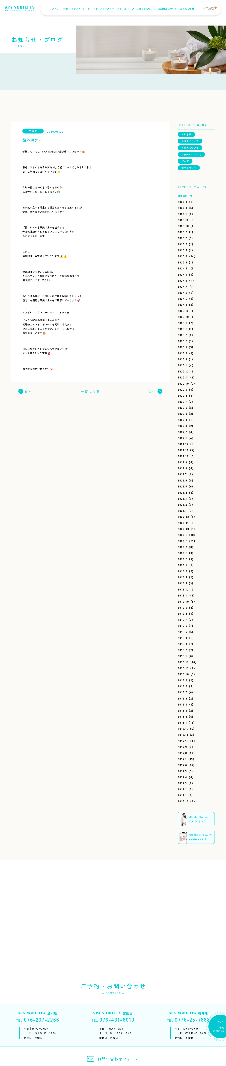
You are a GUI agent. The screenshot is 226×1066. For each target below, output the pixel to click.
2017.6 (182, 765)
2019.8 (183, 613)
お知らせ (186, 134)
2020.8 (183, 541)
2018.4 (183, 704)
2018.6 (182, 698)
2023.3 (182, 359)
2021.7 (182, 474)
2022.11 (183, 377)
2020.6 (183, 553)
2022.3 (182, 426)
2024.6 (183, 280)
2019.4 (183, 638)
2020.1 (182, 583)
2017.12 (183, 728)
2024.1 (183, 304)
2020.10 (183, 529)
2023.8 (183, 329)
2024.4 (183, 286)
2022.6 (182, 407)
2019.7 (182, 619)
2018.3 (182, 710)
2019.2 (182, 650)
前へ (29, 391)
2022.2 (182, 432)
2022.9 (183, 389)
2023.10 (183, 317)
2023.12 (183, 311)
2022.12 (183, 371)
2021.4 (183, 492)
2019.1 (182, 656)
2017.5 (182, 771)
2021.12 (183, 444)
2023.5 (182, 347)
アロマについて (190, 148)
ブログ (185, 161)
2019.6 (182, 625)
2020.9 (183, 535)
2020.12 (183, 516)
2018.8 (183, 686)
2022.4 (183, 420)
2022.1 (182, 438)
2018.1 (182, 722)
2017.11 (183, 734)
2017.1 (182, 795)
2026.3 (182, 208)
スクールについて (191, 154)
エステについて (190, 141)
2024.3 (183, 292)
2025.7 (182, 238)
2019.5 (182, 632)
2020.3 (183, 571)
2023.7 (182, 335)
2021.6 (182, 480)
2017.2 (182, 789)
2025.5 (182, 250)
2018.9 (183, 680)
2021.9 (182, 462)
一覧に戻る (90, 391)
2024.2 (183, 298)
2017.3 (182, 783)
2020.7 (182, 547)
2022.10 (183, 383)
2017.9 (182, 747)
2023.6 (182, 341)
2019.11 (183, 595)
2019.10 (183, 601)
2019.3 (182, 644)
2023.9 (183, 323)
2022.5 (182, 413)
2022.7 (182, 401)
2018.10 (183, 674)
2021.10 (183, 456)
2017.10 (183, 741)
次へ (152, 391)
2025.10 (183, 226)
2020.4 (183, 565)
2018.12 (183, 662)
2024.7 (183, 274)
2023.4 (183, 353)
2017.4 (182, 777)
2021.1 (182, 510)
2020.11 (183, 523)
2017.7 (182, 759)
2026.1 (182, 214)
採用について (188, 168)
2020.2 (183, 577)
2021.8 (182, 468)
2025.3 (182, 262)
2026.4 (183, 202)
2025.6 (182, 244)
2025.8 (183, 232)
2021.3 (182, 498)
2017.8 (182, 753)
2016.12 (183, 801)
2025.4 (183, 256)
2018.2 (182, 716)
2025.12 (183, 220)
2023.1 (182, 365)
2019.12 (183, 589)
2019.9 (183, 607)
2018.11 (183, 668)
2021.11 (183, 450)
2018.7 (182, 692)
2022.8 (183, 395)
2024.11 (183, 268)
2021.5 (182, 486)
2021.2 (182, 504)
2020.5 (183, 559)
